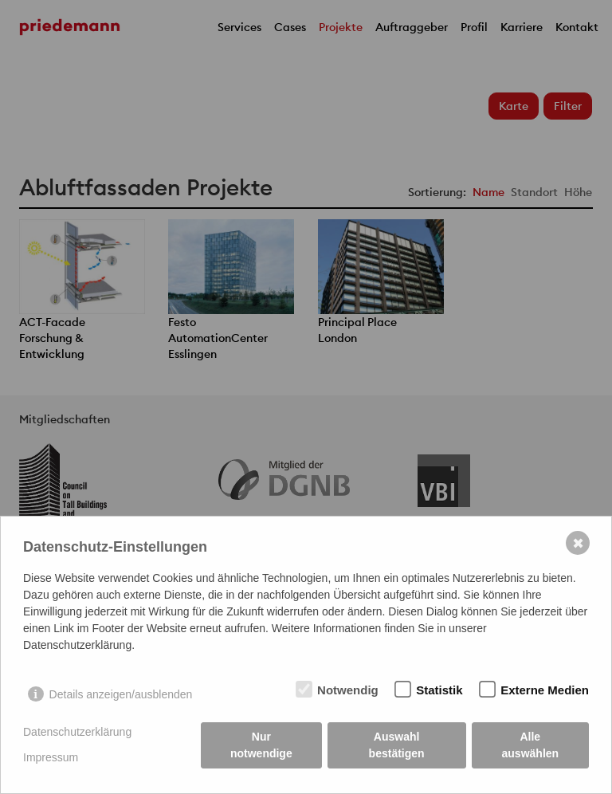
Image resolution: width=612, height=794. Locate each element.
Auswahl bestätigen (397, 745)
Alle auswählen (530, 745)
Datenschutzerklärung (77, 731)
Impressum (50, 757)
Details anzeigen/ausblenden (121, 694)
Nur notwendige (261, 745)
